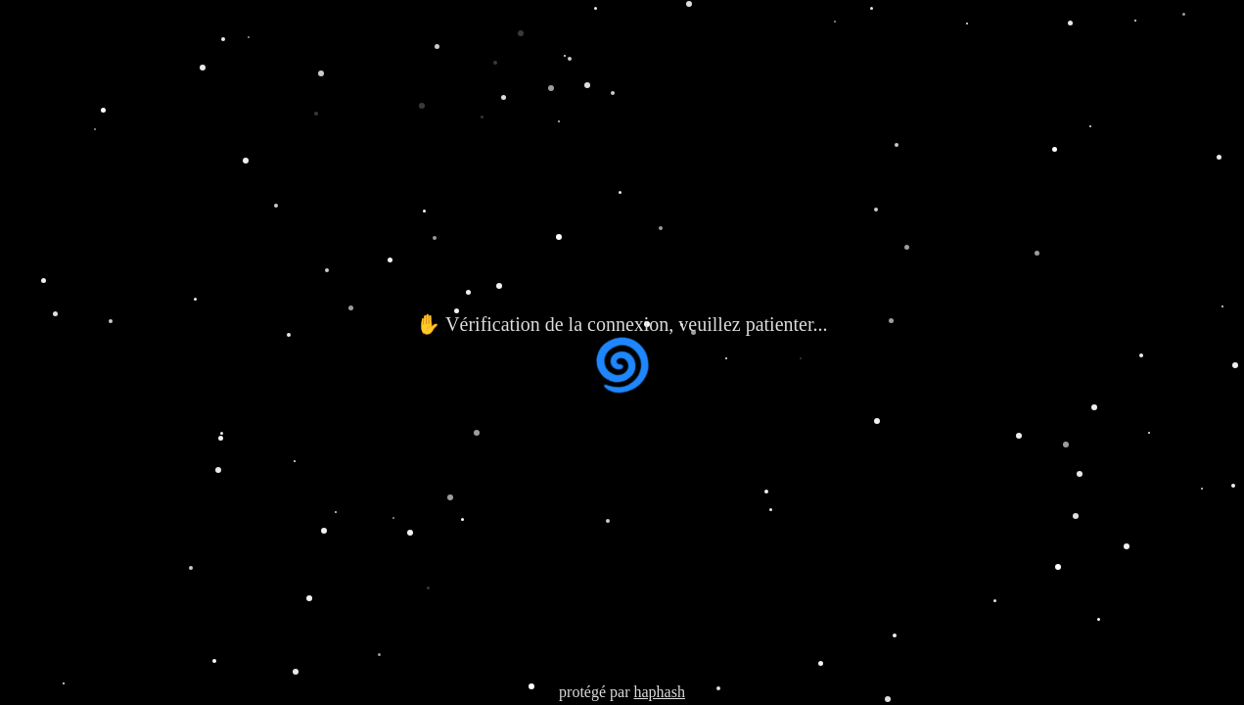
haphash (658, 691)
